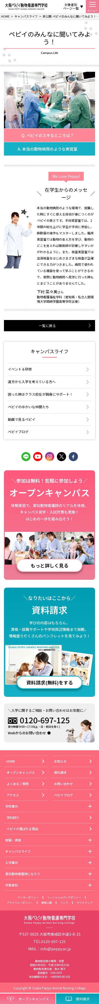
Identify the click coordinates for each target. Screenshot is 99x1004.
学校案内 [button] (11, 806)
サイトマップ (84, 902)
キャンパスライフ (49, 351)
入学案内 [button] (11, 862)
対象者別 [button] (11, 885)
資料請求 (60, 772)
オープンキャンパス (21, 772)
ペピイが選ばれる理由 (22, 828)
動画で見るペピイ (21, 419)
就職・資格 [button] (13, 840)
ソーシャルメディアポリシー (64, 897)
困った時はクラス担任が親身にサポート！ (40, 394)
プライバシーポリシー (20, 902)
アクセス (13, 795)
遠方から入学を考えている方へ (32, 381)
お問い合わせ (63, 783)
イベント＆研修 (20, 369)
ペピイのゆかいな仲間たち (28, 406)
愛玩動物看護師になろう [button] (22, 873)
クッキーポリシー (28, 897)
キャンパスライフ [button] (18, 851)
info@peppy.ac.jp (55, 948)
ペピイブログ (18, 431)
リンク (64, 902)
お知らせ (60, 761)
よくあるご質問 (18, 783)
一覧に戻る (47, 325)
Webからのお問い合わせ (27, 732)
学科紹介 (13, 817)
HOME (11, 761)
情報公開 (46, 902)
